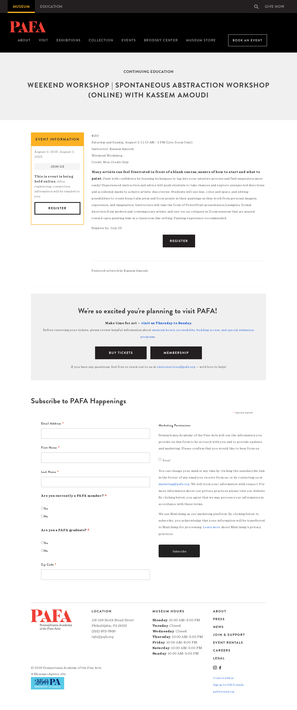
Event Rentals (228, 641)
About (24, 40)
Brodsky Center (161, 40)
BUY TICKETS (121, 352)
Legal (219, 657)
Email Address (52, 423)
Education (51, 6)
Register (57, 208)
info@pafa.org (102, 636)
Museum (21, 6)
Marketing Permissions (175, 424)
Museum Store (201, 40)
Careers (222, 649)
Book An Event (248, 40)
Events (128, 40)
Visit (43, 40)
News (218, 626)
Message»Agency (47, 673)
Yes (46, 507)
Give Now (274, 6)
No (46, 515)
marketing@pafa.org (174, 483)
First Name (50, 447)
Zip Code (49, 564)
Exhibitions (68, 40)
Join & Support (229, 634)
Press (219, 618)
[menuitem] (21, 6)
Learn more (211, 526)
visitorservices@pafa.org (176, 366)
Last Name (50, 471)
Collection (101, 40)
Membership (176, 352)
